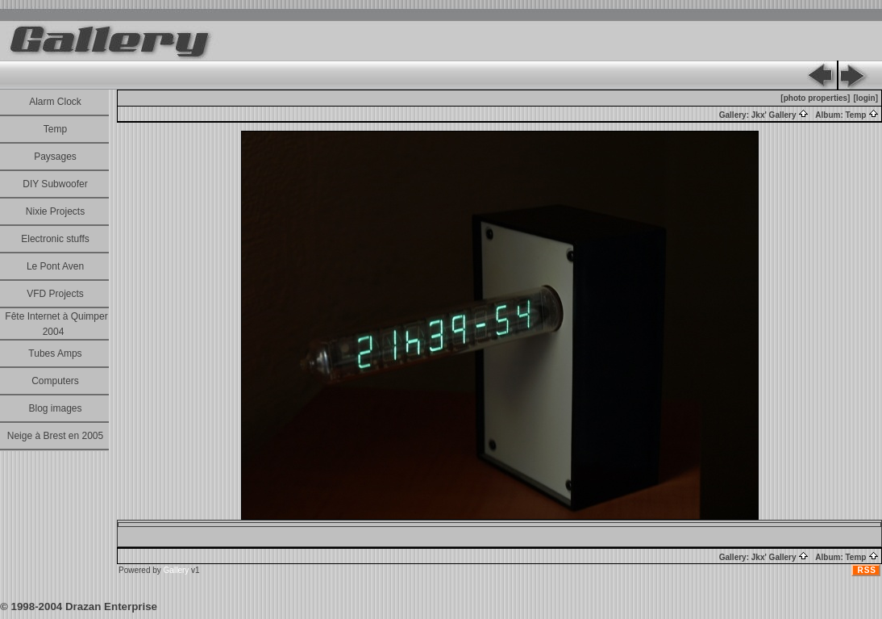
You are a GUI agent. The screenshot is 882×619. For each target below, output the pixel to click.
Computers (55, 381)
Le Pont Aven (55, 266)
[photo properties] (815, 98)
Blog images (54, 408)
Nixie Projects (55, 211)
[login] (865, 98)
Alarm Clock (55, 101)
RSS (866, 570)
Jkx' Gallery (780, 115)
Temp (55, 129)
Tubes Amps (54, 353)
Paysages (55, 156)
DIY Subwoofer (55, 184)
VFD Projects (55, 293)
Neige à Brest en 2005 (55, 435)
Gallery (176, 570)
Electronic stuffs (55, 239)
